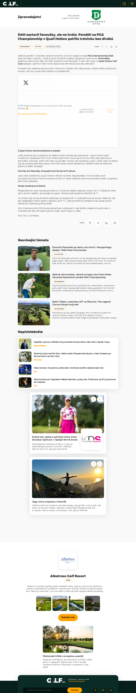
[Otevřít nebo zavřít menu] (132, 3)
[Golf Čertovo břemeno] (88, 683)
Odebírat (74, 630)
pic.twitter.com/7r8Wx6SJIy (32, 81)
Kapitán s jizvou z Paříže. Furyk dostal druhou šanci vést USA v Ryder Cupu (72, 282)
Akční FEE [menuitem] (28, 666)
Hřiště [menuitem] (27, 659)
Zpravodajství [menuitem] (30, 642)
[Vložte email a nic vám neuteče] (46, 630)
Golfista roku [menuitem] (94, 659)
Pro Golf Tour (58, 194)
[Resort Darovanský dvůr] (77, 683)
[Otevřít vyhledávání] (124, 3)
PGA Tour (38, 46)
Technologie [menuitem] (61, 666)
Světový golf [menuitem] (29, 649)
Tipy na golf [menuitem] (29, 668)
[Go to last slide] (93, 339)
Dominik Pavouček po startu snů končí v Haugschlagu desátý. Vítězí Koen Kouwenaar (82, 189)
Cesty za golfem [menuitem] (63, 649)
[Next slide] (99, 339)
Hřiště (68, 520)
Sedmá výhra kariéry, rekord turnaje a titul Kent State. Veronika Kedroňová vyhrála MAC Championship (81, 216)
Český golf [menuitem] (28, 646)
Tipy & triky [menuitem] (93, 651)
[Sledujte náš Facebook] (95, 630)
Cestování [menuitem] (61, 642)
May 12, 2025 (54, 86)
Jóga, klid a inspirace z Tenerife (49, 442)
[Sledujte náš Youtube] (110, 630)
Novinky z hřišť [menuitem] (30, 663)
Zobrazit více (68, 558)
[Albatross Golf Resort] (58, 683)
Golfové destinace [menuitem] (64, 646)
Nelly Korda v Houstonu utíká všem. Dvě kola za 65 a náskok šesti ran (69, 308)
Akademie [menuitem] (93, 642)
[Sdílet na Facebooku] (102, 47)
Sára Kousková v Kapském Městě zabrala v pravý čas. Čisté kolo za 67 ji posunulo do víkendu (75, 321)
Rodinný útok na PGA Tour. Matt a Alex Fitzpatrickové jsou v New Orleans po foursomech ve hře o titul (72, 295)
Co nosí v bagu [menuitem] (62, 668)
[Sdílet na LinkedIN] (111, 47)
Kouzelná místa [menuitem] (63, 651)
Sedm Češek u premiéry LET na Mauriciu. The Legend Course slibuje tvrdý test (81, 243)
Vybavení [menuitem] (60, 663)
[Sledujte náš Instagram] (103, 630)
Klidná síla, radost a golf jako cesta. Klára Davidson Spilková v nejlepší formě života (54, 378)
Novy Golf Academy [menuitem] (96, 646)
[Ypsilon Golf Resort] (69, 683)
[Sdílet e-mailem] (116, 47)
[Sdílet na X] (107, 47)
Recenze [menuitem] (60, 659)
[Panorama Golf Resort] (46, 683)
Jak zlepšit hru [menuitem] (94, 649)
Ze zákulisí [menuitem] (29, 651)
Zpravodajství (25, 46)
